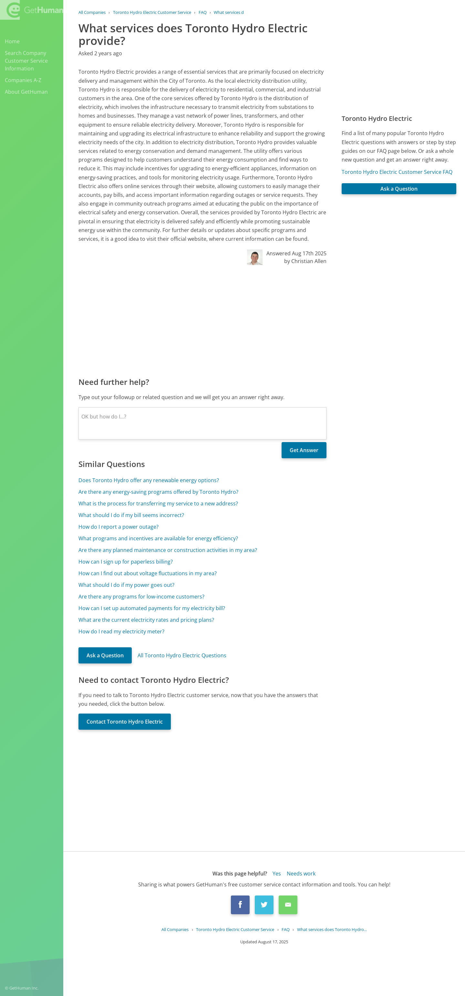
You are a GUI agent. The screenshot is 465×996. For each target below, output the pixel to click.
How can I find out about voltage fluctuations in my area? (147, 573)
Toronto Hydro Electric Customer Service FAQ (397, 171)
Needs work (301, 873)
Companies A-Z (23, 80)
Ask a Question (105, 655)
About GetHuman (26, 91)
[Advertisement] (202, 320)
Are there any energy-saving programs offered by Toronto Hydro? (158, 491)
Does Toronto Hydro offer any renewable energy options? (148, 480)
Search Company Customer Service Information (26, 60)
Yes (277, 873)
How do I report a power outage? (118, 526)
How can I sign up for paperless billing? (125, 561)
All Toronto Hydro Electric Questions (182, 655)
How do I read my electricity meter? (121, 631)
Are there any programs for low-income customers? (141, 596)
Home (12, 41)
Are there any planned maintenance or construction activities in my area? (167, 550)
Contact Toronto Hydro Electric (125, 721)
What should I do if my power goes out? (126, 584)
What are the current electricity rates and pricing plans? (146, 619)
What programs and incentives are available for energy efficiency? (158, 538)
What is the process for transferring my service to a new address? (158, 503)
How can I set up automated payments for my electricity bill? (151, 608)
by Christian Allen (305, 261)
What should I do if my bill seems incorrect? (131, 515)
